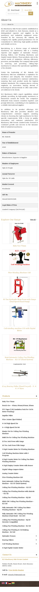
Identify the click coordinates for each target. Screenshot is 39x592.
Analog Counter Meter (10, 473)
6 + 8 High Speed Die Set (11, 427)
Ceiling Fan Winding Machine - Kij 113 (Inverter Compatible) (16, 521)
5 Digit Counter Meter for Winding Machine (18, 449)
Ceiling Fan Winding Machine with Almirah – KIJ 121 (18, 492)
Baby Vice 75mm (19, 246)
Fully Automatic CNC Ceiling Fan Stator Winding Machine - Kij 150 (16, 509)
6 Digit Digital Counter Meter (12, 548)
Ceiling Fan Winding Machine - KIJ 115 (16, 526)
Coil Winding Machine (10, 544)
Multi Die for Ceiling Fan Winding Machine (18, 437)
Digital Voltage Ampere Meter (13, 469)
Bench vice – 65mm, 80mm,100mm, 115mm (18, 405)
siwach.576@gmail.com (16, 574)
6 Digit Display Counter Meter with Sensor (17, 465)
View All (33, 219)
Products (6, 396)
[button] (16, 570)
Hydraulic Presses (8, 536)
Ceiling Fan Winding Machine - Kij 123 (16, 497)
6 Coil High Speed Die (10, 423)
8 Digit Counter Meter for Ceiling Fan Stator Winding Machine (18, 460)
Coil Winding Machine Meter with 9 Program (15, 454)
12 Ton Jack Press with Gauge (13, 441)
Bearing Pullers (8, 540)
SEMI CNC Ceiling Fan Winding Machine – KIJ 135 (18, 502)
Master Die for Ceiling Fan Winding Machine (15, 432)
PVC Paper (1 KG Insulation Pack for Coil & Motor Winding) (17, 410)
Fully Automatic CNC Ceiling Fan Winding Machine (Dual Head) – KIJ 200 (17, 515)
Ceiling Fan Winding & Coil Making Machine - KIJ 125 (15, 531)
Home (4, 24)
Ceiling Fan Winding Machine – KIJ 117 (16, 487)
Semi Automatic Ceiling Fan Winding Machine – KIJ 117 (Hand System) (15, 482)
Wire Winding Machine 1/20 (19, 273)
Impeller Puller (7, 415)
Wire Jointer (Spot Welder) (12, 419)
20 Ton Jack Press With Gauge (13, 445)
